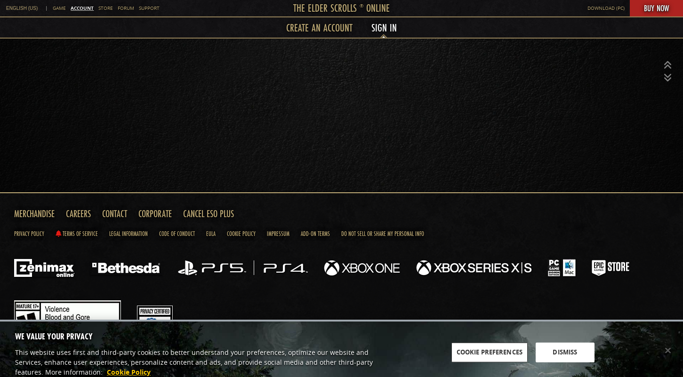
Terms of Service (77, 233)
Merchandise (34, 213)
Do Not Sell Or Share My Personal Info (382, 233)
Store (105, 8)
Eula (211, 233)
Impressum (278, 233)
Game (59, 8)
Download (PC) (606, 8)
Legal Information (128, 233)
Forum (126, 8)
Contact (114, 213)
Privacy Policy (29, 233)
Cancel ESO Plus (208, 213)
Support (149, 8)
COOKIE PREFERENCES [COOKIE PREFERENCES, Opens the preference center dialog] (489, 356)
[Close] (668, 355)
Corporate (155, 213)
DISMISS (565, 356)
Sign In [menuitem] (384, 27)
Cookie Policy (241, 233)
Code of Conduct (177, 233)
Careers (78, 213)
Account (82, 8)
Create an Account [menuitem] (319, 27)
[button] (668, 65)
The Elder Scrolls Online (341, 7)
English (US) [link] (22, 8)
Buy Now (656, 8)
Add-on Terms (315, 233)
